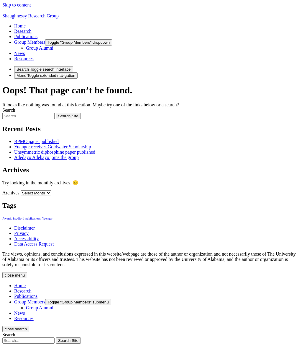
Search (8, 110)
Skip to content (16, 4)
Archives (10, 192)
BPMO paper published (36, 141)
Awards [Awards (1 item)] (7, 218)
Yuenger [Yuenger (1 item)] (47, 218)
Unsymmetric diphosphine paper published (54, 152)
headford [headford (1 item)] (18, 218)
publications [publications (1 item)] (33, 218)
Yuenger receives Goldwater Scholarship (52, 146)
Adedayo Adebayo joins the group (46, 157)
